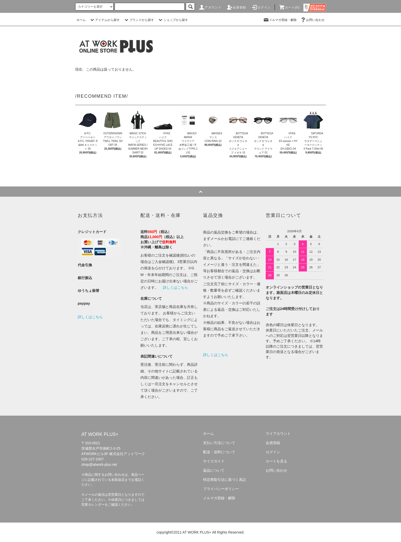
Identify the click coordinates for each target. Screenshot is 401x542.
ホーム (81, 20)
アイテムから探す (104, 20)
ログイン (261, 7)
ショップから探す (172, 20)
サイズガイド (214, 461)
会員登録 (236, 7)
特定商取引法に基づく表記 (224, 480)
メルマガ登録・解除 (280, 20)
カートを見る (276, 461)
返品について (214, 470)
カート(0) (289, 7)
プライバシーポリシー (221, 489)
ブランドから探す (138, 20)
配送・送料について (219, 452)
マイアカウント (278, 434)
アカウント (209, 7)
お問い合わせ (312, 20)
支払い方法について (219, 443)
